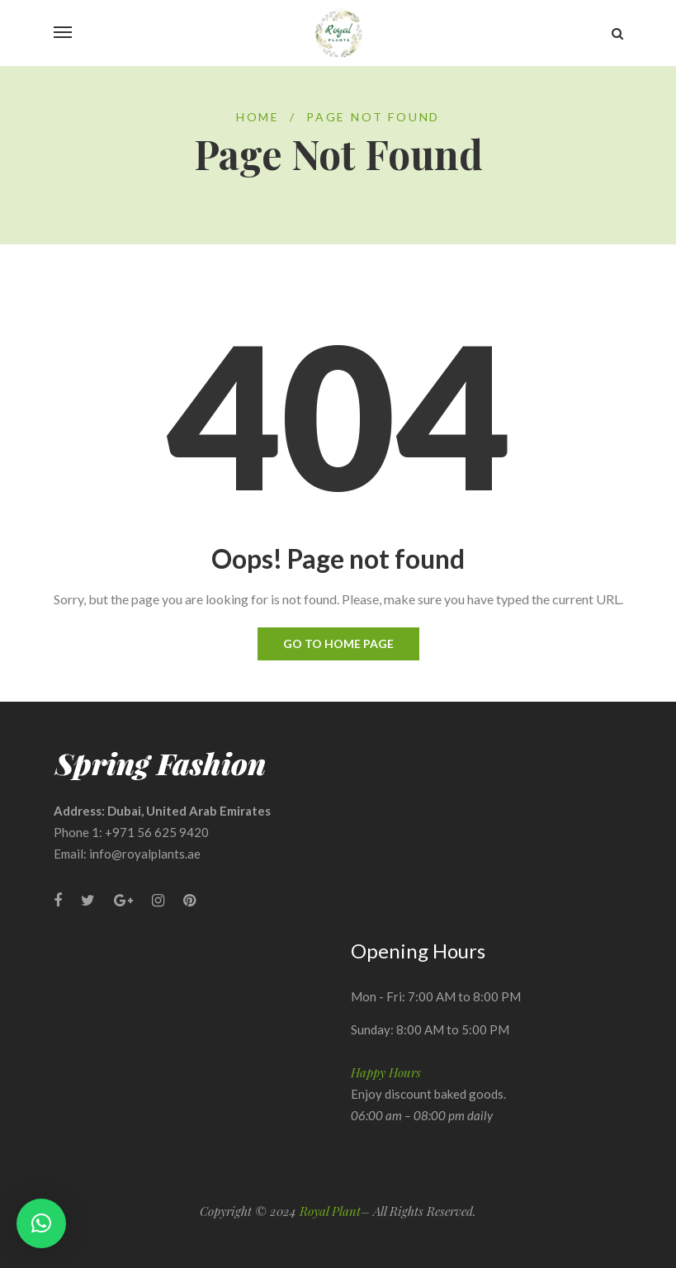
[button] (41, 1223)
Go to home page (338, 643)
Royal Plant (330, 1211)
